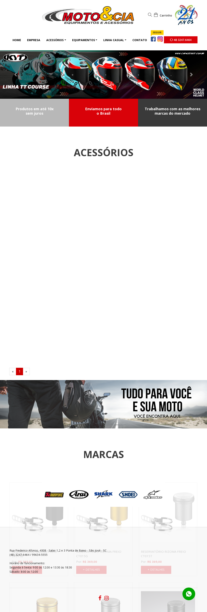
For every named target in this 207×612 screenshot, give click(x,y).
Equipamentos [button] (83, 40)
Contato (139, 40)
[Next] (26, 371)
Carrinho (163, 15)
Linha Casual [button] (113, 40)
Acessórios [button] (55, 40)
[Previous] (12, 371)
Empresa (33, 40)
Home (17, 40)
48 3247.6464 (180, 40)
